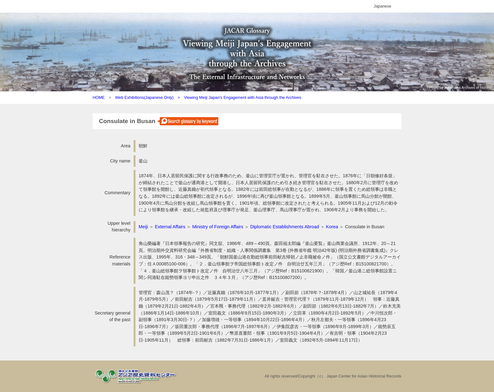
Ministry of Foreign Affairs (217, 226)
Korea (332, 226)
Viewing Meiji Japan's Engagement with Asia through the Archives (242, 97)
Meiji (143, 226)
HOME (99, 97)
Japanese (382, 6)
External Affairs (170, 226)
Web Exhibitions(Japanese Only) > (149, 97)
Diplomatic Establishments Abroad (284, 226)
